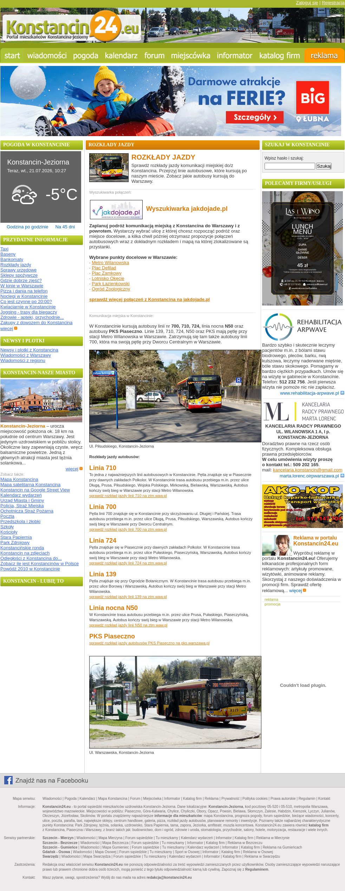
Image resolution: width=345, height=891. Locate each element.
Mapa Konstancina (19, 479)
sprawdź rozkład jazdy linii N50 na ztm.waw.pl (128, 625)
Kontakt (324, 798)
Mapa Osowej (105, 852)
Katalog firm (192, 798)
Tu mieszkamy (167, 838)
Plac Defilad (104, 267)
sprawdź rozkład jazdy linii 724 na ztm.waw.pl (128, 563)
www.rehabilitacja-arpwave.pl (312, 393)
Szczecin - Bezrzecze (60, 843)
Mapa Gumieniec (115, 847)
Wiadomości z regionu (22, 360)
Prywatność (230, 798)
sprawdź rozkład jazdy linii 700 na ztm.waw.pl (128, 529)
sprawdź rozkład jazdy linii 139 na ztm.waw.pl (128, 597)
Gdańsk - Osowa (56, 852)
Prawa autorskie (283, 798)
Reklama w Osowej (258, 852)
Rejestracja (333, 2)
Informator (172, 798)
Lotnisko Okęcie (108, 278)
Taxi (4, 249)
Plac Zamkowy (107, 273)
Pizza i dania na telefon (23, 291)
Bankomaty (11, 259)
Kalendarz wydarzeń (21, 495)
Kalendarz (87, 798)
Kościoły (8, 532)
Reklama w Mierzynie (272, 838)
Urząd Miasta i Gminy (22, 500)
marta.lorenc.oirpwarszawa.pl (312, 475)
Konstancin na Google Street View (35, 490)
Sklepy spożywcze (19, 275)
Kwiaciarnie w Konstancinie (28, 306)
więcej (9, 328)
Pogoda (71, 798)
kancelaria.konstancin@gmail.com (307, 470)
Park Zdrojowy (15, 542)
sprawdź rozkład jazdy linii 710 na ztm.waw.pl (128, 496)
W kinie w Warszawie (21, 285)
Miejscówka (152, 798)
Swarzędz (51, 856)
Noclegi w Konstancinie (23, 296)
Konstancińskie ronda (22, 547)
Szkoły (7, 526)
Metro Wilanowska (110, 262)
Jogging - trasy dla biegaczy (28, 312)
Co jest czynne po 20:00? (26, 301)
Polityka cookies (255, 798)
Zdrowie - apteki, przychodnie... (32, 317)
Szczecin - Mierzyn (58, 838)
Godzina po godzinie (27, 226)
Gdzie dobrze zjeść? (21, 280)
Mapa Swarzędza (96, 856)
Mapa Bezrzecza (115, 843)
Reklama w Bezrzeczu (245, 843)
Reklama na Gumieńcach (282, 847)
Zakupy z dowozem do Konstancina (36, 322)
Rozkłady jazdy (15, 264)
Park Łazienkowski (111, 283)
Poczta (7, 516)
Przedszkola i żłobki (20, 521)
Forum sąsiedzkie (139, 838)
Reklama (212, 798)
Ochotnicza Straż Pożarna (26, 511)
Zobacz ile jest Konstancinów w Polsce (39, 563)
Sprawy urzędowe (18, 270)
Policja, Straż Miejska (22, 505)
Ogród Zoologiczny (111, 289)
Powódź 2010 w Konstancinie (30, 568)
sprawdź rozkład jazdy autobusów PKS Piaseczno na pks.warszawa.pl (149, 643)
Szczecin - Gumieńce (60, 847)
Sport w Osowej (187, 852)
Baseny (7, 254)
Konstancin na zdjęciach (25, 553)
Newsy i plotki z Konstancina (29, 350)
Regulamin (307, 798)
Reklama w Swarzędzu (262, 856)
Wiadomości (52, 798)
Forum (135, 798)
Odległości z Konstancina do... (31, 558)
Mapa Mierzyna (110, 838)
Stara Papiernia (16, 537)
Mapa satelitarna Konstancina (30, 484)
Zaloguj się (307, 2)
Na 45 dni (65, 226)
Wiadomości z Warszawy (25, 355)
